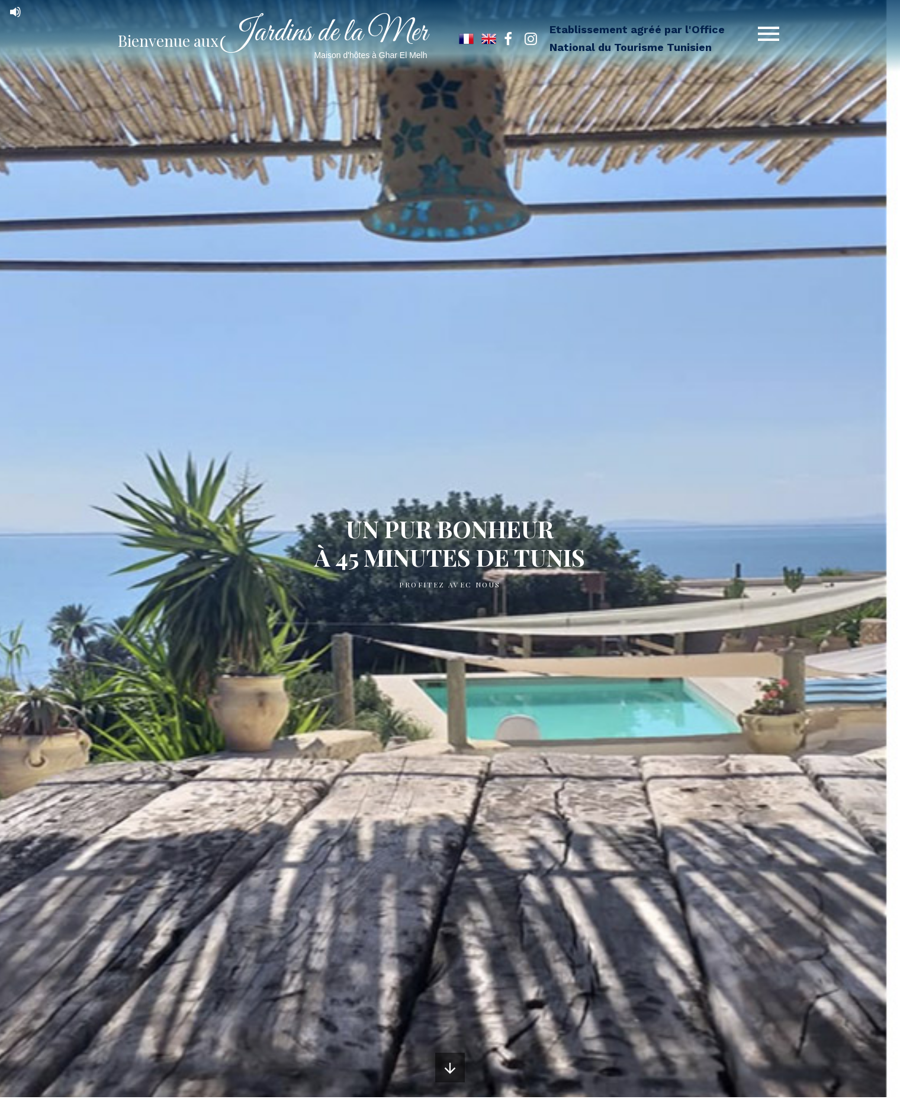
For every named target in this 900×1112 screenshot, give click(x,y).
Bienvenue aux (272, 40)
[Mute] (15, 12)
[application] (118, 12)
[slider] (41, 10)
